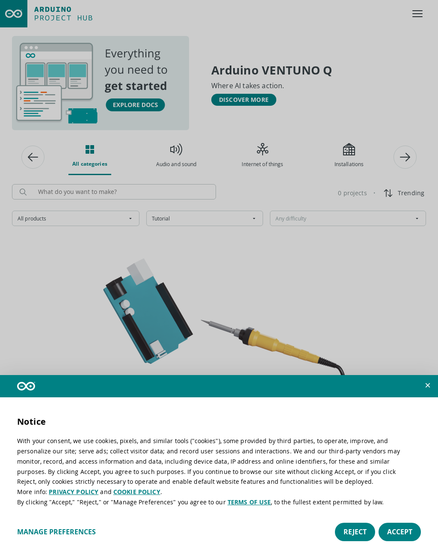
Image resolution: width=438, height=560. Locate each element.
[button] (427, 385)
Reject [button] (355, 531)
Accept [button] (399, 531)
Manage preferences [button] (56, 531)
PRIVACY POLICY (73, 492)
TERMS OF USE (249, 502)
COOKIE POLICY (136, 492)
